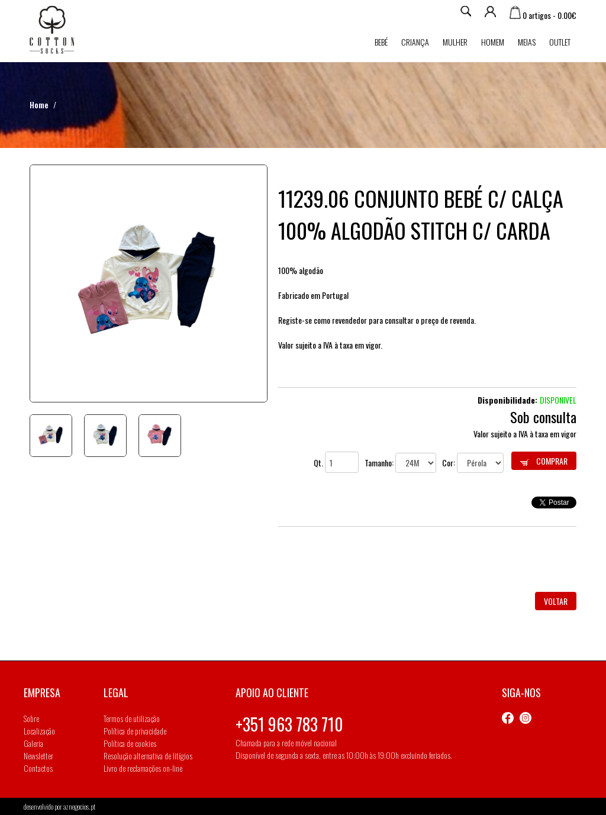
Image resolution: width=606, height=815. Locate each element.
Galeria (33, 743)
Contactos (38, 768)
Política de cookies (130, 743)
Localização (39, 730)
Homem (492, 42)
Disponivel (558, 400)
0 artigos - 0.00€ (543, 15)
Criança (415, 42)
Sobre (31, 718)
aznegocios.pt (79, 806)
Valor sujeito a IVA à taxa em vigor (524, 433)
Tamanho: (400, 462)
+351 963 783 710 (289, 724)
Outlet (559, 42)
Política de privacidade (135, 730)
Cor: (473, 462)
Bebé (381, 42)
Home (39, 104)
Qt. (336, 462)
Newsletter (38, 755)
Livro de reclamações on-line (143, 768)
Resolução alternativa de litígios (148, 755)
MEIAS (527, 42)
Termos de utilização (132, 718)
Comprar (544, 461)
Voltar (556, 601)
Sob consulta (543, 416)
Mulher (455, 42)
